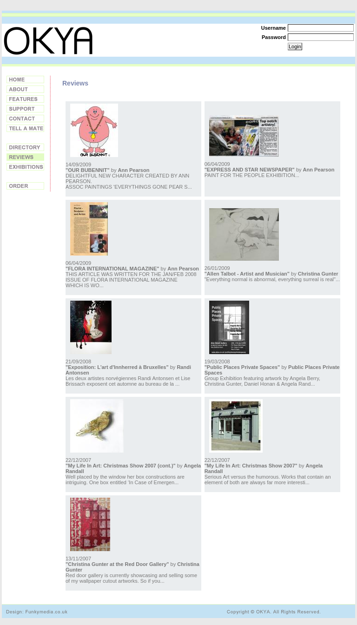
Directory (25, 147)
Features (25, 99)
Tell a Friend (25, 128)
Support (25, 108)
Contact (25, 118)
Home (25, 79)
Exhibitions (25, 167)
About (25, 89)
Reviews (25, 157)
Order (25, 186)
